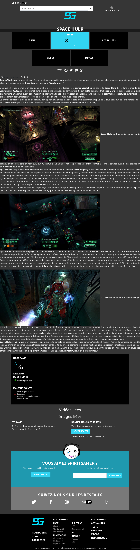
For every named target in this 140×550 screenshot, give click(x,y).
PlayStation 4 (58, 538)
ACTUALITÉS (98, 523)
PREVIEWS (96, 530)
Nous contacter (38, 538)
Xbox (55, 523)
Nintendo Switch (78, 529)
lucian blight (18, 374)
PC (73, 532)
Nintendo (77, 523)
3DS (73, 526)
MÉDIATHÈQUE (99, 538)
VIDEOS (95, 534)
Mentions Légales (69, 548)
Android (75, 539)
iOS (73, 542)
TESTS (94, 527)
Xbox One (56, 526)
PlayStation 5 (58, 541)
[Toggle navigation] (5, 25)
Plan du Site (39, 532)
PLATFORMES (98, 519)
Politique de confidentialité (87, 548)
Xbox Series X (58, 532)
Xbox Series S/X (58, 529)
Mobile (76, 536)
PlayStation (59, 535)
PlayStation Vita (59, 544)
